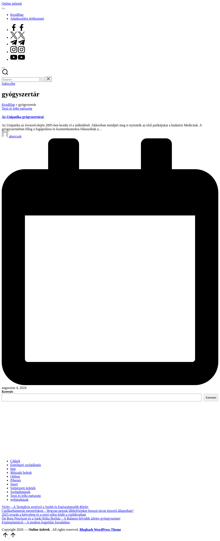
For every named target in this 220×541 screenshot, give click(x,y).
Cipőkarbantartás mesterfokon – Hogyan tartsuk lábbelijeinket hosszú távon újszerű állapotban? (68, 511)
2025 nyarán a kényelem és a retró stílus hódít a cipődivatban (44, 514)
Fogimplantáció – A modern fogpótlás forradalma (36, 522)
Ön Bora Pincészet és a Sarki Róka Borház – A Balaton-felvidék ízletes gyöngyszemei (61, 518)
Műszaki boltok (21, 472)
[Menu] (3, 8)
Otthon (15, 476)
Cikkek (15, 461)
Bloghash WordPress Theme (100, 529)
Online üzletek (12, 3)
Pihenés (15, 480)
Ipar (13, 469)
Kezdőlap (8, 104)
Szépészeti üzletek (23, 488)
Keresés (7, 391)
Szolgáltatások (20, 492)
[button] (42, 79)
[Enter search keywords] (21, 79)
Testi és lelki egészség (17, 108)
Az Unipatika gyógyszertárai (23, 117)
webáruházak (19, 499)
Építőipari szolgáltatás (25, 465)
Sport (14, 484)
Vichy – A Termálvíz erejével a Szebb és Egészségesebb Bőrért (45, 507)
